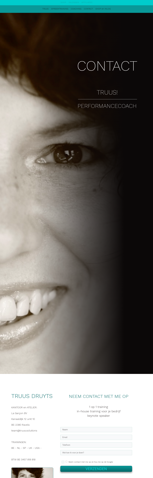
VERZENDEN (96, 469)
